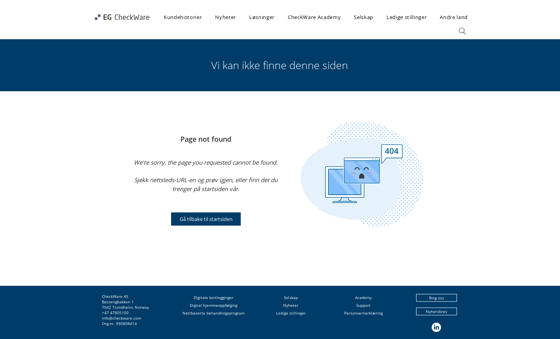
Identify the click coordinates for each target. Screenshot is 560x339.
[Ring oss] (436, 298)
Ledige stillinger (291, 313)
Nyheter (290, 305)
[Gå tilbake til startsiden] (206, 219)
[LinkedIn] (436, 327)
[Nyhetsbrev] (436, 311)
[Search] (462, 31)
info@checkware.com (121, 318)
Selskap (291, 297)
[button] (262, 17)
